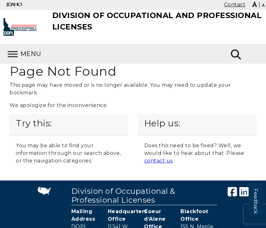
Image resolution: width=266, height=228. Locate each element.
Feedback (256, 201)
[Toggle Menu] (13, 54)
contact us (158, 161)
